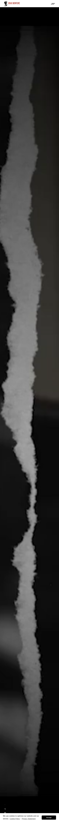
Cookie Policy (15, 819)
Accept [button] (48, 817)
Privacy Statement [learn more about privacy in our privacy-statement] (29, 819)
